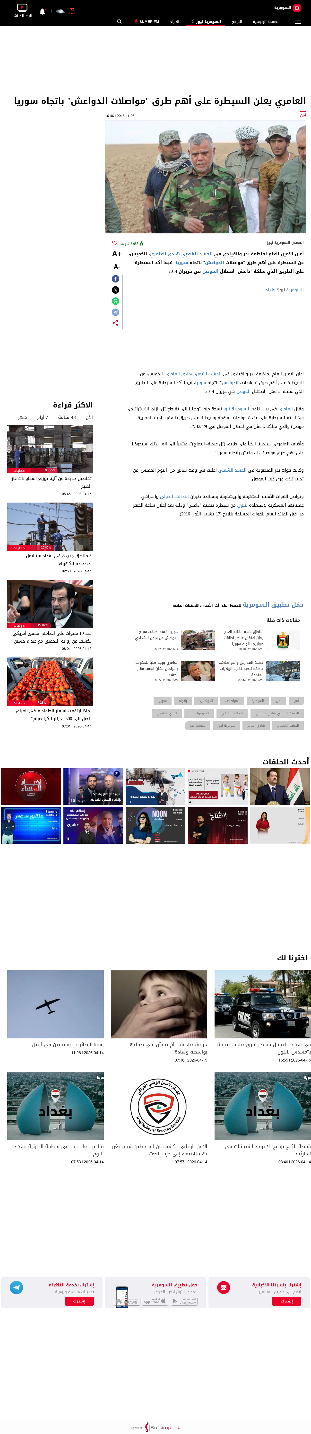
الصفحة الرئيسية (266, 21)
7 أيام (42, 417)
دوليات (19, 625)
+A (117, 254)
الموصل (210, 271)
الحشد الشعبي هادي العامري (181, 254)
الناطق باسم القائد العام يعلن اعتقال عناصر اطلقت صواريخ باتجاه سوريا (244, 638)
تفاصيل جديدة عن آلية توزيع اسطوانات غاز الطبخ (52, 482)
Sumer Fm (149, 21)
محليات (19, 471)
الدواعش (214, 262)
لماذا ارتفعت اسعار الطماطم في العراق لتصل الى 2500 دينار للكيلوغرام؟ (54, 715)
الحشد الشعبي (232, 470)
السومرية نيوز (205, 21)
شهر (22, 417)
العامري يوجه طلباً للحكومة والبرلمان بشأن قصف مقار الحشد (157, 669)
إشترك (79, 1301)
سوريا (182, 262)
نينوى (242, 505)
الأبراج (174, 21)
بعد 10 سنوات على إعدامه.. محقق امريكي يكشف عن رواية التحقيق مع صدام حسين (52, 637)
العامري (285, 409)
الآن (89, 417)
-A (117, 267)
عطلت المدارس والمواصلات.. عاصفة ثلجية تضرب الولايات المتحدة (241, 669)
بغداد (270, 290)
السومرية (295, 290)
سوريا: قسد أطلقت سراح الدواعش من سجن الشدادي (157, 635)
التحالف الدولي (174, 496)
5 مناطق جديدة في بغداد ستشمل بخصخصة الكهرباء (59, 559)
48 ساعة (67, 417)
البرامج (237, 21)
